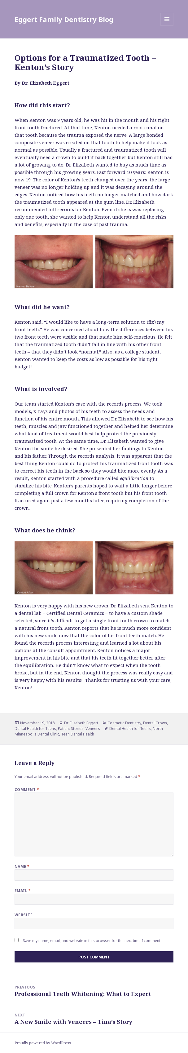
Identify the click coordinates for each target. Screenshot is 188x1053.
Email (23, 890)
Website (24, 914)
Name (22, 866)
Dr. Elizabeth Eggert (81, 723)
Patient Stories (71, 728)
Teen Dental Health (77, 734)
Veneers (92, 728)
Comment (27, 789)
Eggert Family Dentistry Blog (64, 19)
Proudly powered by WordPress (43, 1043)
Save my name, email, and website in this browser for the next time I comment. (92, 940)
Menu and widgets (167, 25)
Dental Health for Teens (35, 728)
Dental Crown (155, 723)
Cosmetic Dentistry (124, 723)
